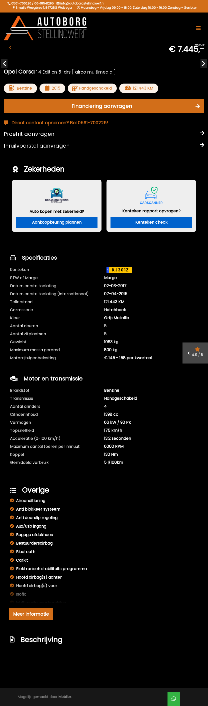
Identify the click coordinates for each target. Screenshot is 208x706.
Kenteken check (151, 222)
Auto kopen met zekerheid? (57, 211)
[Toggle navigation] (198, 28)
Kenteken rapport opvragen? (151, 211)
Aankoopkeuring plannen (57, 222)
